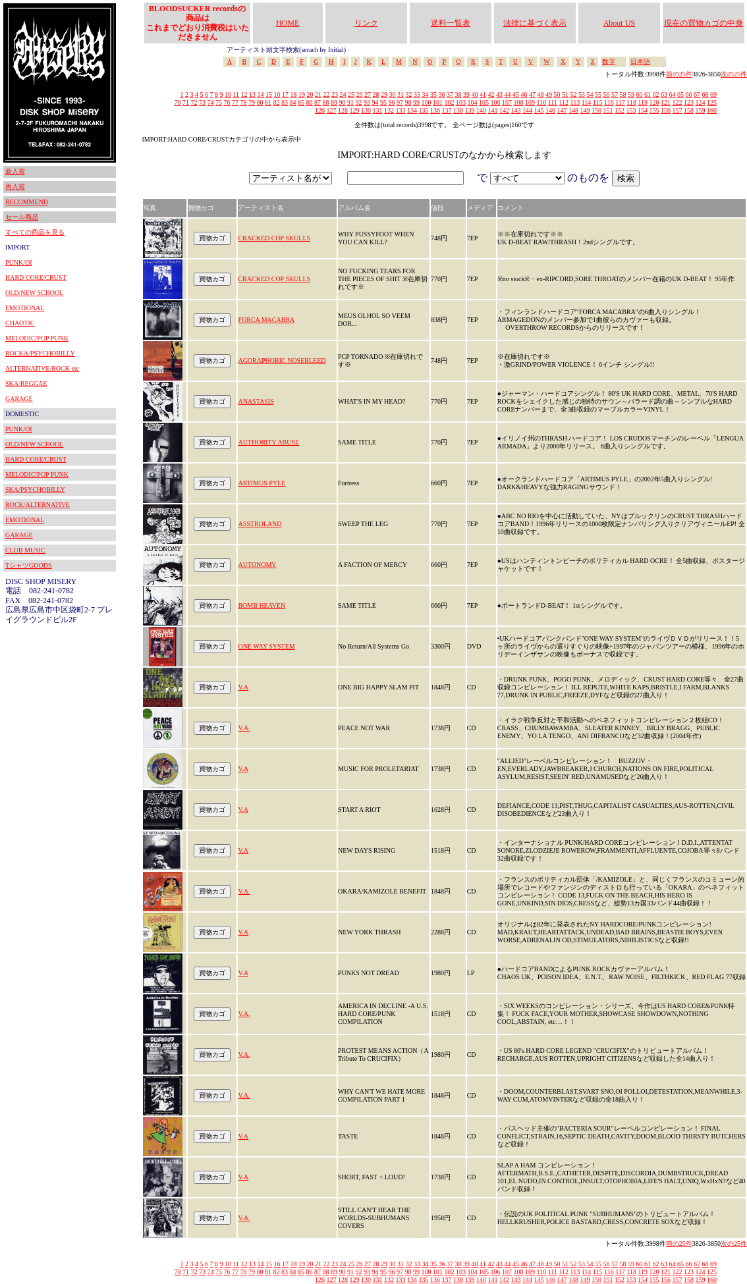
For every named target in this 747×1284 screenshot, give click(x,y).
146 (550, 110)
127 (332, 110)
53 (581, 94)
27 (367, 94)
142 (504, 110)
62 (656, 94)
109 (530, 102)
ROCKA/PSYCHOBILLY (40, 353)
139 (470, 110)
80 (260, 102)
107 (507, 102)
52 (573, 94)
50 (557, 94)
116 (609, 102)
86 (309, 102)
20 (310, 94)
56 (606, 94)
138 (458, 110)
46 (524, 94)
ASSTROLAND (259, 523)
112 (563, 102)
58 (623, 94)
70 (178, 102)
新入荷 (15, 171)
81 (268, 102)
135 (424, 110)
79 (251, 102)
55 (598, 94)
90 (342, 102)
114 (587, 102)
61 (647, 94)
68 (705, 94)
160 (712, 110)
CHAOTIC (19, 323)
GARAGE (19, 398)
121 (666, 102)
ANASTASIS (255, 401)
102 (450, 102)
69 (713, 94)
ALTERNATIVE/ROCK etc (42, 368)
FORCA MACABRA (266, 319)
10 (228, 94)
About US (619, 23)
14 (261, 94)
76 (227, 102)
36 (442, 94)
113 (575, 102)
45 (515, 94)
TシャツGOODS (28, 565)
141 (493, 110)
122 (677, 102)
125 (712, 102)
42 (491, 94)
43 (499, 94)
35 (433, 94)
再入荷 (15, 186)
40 (475, 94)
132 (389, 110)
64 (672, 94)
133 (401, 110)
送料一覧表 (450, 23)
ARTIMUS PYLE (261, 483)
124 (701, 102)
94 (375, 102)
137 (447, 110)
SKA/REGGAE (26, 383)
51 (565, 94)
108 (519, 102)
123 (689, 102)
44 (508, 94)
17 (285, 94)
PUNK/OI (18, 262)
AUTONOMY (257, 564)
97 (400, 102)
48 (541, 94)
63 (664, 94)
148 (573, 110)
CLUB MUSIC (25, 550)
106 (496, 102)
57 (614, 94)
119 (643, 102)
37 (450, 94)
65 (680, 94)
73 (202, 102)
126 (320, 110)
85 (301, 102)
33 (417, 94)
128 (343, 110)
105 (484, 102)
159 (701, 110)
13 (252, 94)
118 (631, 102)
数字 (608, 61)
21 (318, 94)
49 (548, 94)
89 (334, 102)
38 (458, 94)
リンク (366, 23)
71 (185, 102)
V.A (243, 687)
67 (697, 94)
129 (355, 110)
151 (608, 110)
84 (293, 102)
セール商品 (21, 217)
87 (317, 102)
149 (585, 110)
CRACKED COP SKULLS (274, 238)
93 (367, 102)
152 (619, 110)
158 (689, 110)
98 (408, 102)
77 (235, 102)
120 (654, 102)
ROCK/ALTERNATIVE (37, 504)
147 (562, 110)
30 (392, 94)
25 (351, 94)
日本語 (640, 61)
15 (268, 94)
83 (284, 102)
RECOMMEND (26, 201)
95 (383, 102)
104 (473, 102)
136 (435, 110)
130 (366, 110)
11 (236, 94)
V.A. (244, 728)
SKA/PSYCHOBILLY (35, 489)
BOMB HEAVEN (261, 605)
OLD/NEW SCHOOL (34, 292)
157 (677, 110)
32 (409, 94)
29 (384, 94)
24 (343, 94)
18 (293, 94)
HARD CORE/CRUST (36, 277)
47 (532, 94)
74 (211, 102)
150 (596, 110)
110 (542, 102)
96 (392, 102)
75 (218, 102)
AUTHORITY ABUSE (268, 442)
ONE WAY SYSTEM (266, 646)
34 (425, 94)
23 (334, 94)
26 (359, 94)
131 (378, 110)
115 (598, 102)
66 (689, 94)
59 (631, 94)
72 (194, 102)
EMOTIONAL (24, 307)
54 (590, 94)
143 (516, 110)
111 (552, 102)
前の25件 (679, 74)
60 (639, 94)
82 (276, 102)
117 (620, 102)
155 (654, 110)
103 (461, 102)
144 (527, 110)
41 (483, 94)
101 (438, 102)
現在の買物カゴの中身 (703, 23)
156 (666, 110)
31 (400, 94)
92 (359, 102)
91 (350, 102)
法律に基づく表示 (535, 23)
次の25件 (734, 74)
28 (376, 94)
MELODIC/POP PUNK (37, 338)
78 (243, 102)
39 (466, 94)
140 (481, 110)
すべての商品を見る (35, 232)
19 (301, 94)
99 (416, 102)
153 (631, 110)
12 (244, 94)
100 (426, 102)
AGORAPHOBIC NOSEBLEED (281, 360)
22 (326, 94)
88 (326, 102)
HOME (287, 23)
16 (277, 94)
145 (539, 110)
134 (412, 110)
